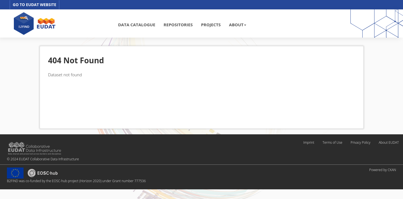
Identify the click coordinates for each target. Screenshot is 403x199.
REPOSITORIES (178, 24)
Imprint (308, 142)
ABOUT (237, 24)
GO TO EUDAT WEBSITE (34, 4)
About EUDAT (389, 142)
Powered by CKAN (382, 169)
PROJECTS (211, 24)
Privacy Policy (360, 142)
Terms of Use (332, 142)
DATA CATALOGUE (136, 24)
